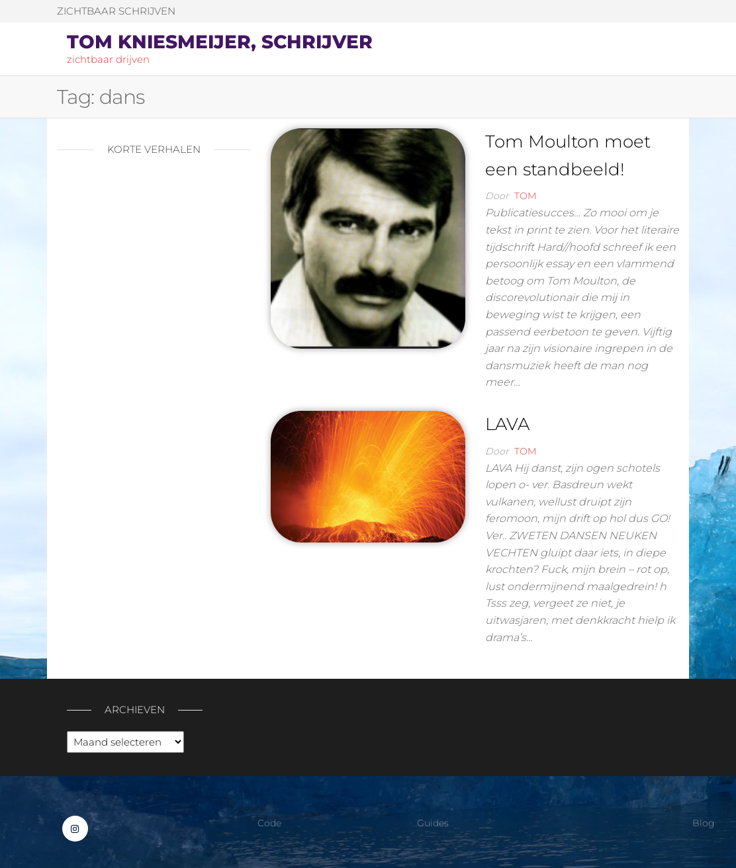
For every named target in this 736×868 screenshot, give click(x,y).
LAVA (507, 424)
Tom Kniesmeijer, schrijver (220, 41)
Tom (525, 196)
